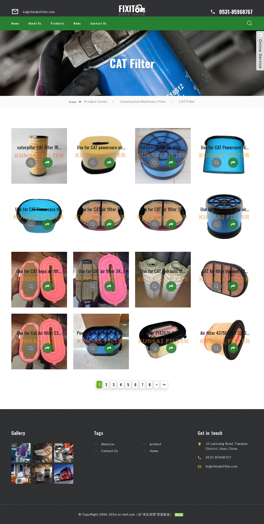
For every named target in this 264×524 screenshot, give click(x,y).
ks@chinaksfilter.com (229, 466)
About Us (34, 23)
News (77, 23)
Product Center (96, 101)
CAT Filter (187, 101)
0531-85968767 (236, 12)
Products (57, 23)
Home (15, 23)
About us (113, 444)
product (161, 444)
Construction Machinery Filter (143, 101)
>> (164, 384)
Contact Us (98, 23)
